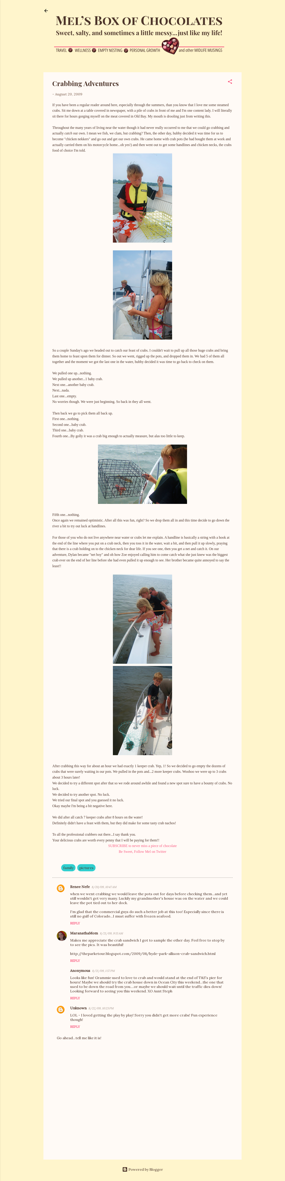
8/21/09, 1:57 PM (103, 971)
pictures (86, 868)
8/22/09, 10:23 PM (101, 1008)
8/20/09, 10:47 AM (104, 887)
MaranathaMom (84, 933)
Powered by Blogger (142, 1169)
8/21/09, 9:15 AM (111, 933)
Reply (75, 923)
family (68, 868)
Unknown (78, 1008)
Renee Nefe (80, 886)
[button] (230, 82)
